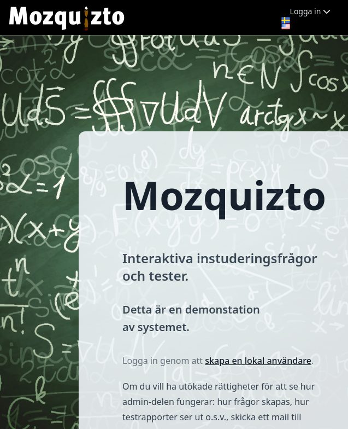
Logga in (310, 11)
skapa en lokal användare (258, 361)
